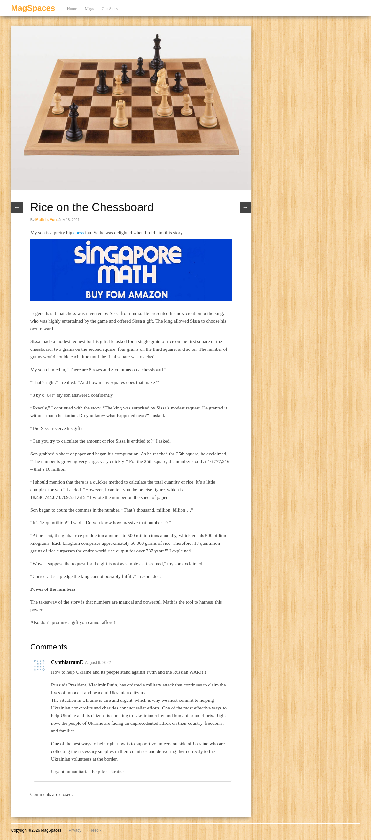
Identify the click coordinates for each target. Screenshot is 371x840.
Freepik (95, 830)
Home (72, 8)
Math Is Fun (46, 219)
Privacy (75, 830)
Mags (89, 8)
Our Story (110, 8)
